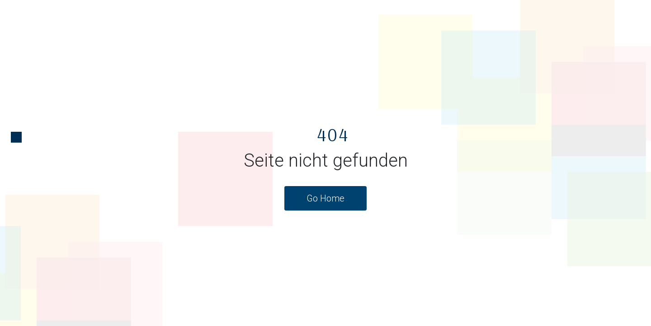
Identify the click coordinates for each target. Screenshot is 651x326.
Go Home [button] (325, 198)
